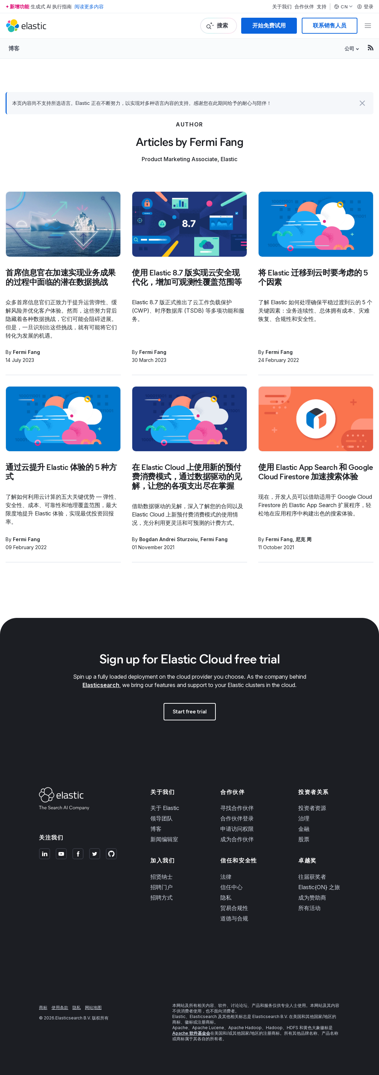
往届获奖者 (312, 876)
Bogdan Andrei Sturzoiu (168, 539)
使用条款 (60, 1007)
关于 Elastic (164, 807)
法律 (225, 876)
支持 (321, 6)
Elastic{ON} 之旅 (319, 887)
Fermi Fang (26, 352)
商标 (43, 1007)
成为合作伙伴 (237, 839)
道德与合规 (234, 918)
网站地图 (93, 1007)
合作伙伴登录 (237, 818)
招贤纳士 (161, 876)
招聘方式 (161, 897)
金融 (303, 828)
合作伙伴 (304, 6)
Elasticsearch (100, 684)
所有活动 (309, 907)
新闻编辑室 (164, 839)
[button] (362, 103)
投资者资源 (312, 807)
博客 (13, 48)
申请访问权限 (237, 828)
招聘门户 (161, 887)
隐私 (225, 897)
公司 (349, 48)
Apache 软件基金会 (191, 1033)
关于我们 (282, 6)
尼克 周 (303, 539)
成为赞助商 (312, 897)
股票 (303, 839)
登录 (365, 6)
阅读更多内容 (89, 6)
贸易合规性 (234, 907)
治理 (303, 818)
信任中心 (231, 887)
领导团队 (161, 818)
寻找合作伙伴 (237, 807)
